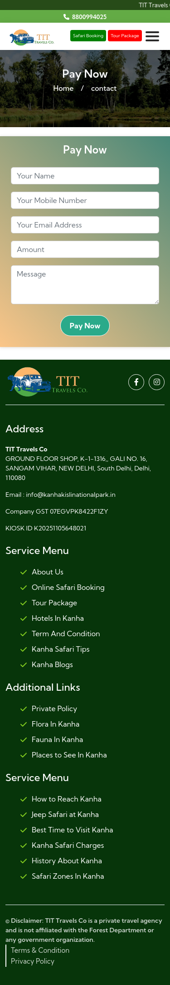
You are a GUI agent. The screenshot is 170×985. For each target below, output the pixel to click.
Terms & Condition (40, 950)
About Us (41, 572)
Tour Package (125, 36)
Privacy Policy (32, 961)
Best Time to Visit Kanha (66, 830)
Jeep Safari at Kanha (59, 815)
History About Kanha (61, 861)
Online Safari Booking (62, 588)
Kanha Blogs (46, 665)
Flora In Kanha (49, 724)
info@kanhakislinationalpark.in (70, 494)
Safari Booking (88, 36)
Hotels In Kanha (52, 619)
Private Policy (48, 709)
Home (63, 88)
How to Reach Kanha (61, 799)
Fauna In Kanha (51, 740)
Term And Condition (60, 634)
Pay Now (85, 325)
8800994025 (89, 16)
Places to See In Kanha (63, 755)
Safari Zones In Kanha (62, 876)
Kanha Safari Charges (62, 846)
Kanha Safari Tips (55, 649)
